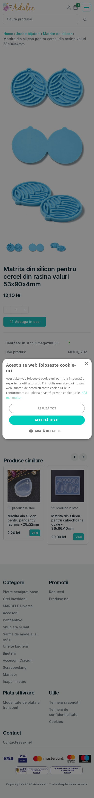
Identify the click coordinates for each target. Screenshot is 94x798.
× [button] (86, 364)
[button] (47, 430)
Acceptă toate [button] (47, 420)
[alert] (47, 399)
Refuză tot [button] (47, 408)
